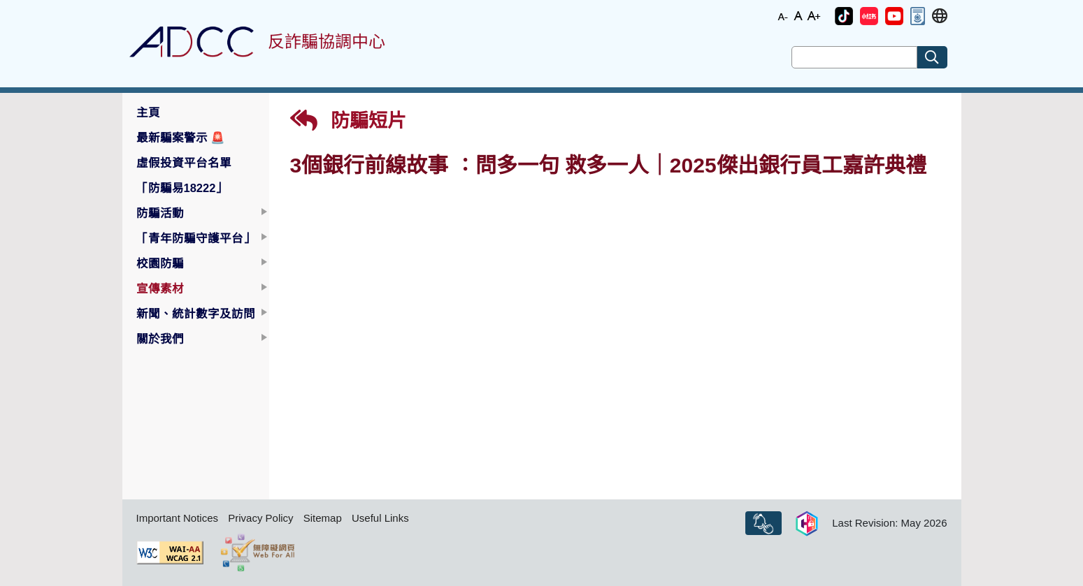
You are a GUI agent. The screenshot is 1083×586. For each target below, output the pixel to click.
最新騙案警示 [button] (181, 137)
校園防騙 (160, 263)
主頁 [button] (148, 112)
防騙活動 (160, 213)
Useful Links (380, 518)
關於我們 (160, 338)
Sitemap (322, 518)
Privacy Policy (260, 518)
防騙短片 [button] (348, 120)
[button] (844, 16)
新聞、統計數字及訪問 (195, 313)
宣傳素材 (160, 288)
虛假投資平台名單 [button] (183, 162)
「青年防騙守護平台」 (195, 238)
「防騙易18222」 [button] (182, 188)
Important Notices (177, 518)
